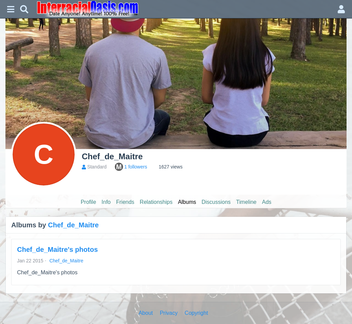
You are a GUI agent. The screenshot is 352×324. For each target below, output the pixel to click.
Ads (267, 202)
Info (106, 202)
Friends (125, 202)
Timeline (246, 202)
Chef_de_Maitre (73, 225)
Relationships (156, 202)
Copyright (196, 313)
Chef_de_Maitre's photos (57, 249)
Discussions (216, 202)
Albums (187, 202)
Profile (88, 202)
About (146, 313)
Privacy (169, 313)
